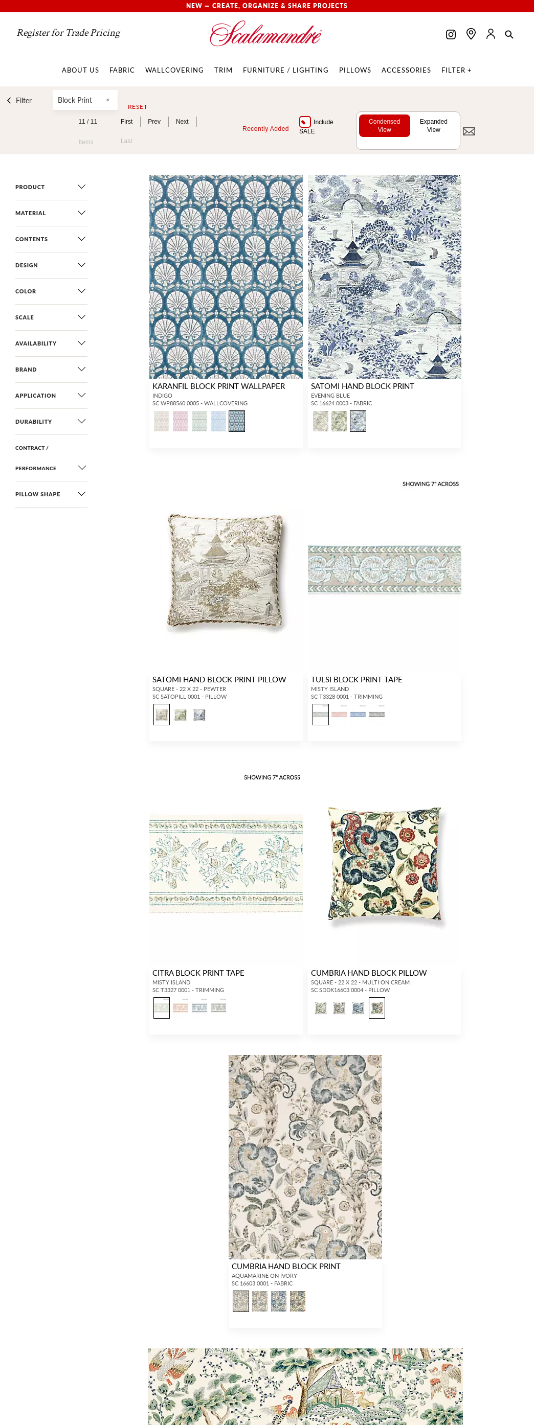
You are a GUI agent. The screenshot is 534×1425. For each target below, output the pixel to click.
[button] (509, 35)
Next (181, 121)
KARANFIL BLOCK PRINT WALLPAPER (217, 385)
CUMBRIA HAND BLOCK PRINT (285, 1265)
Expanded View (433, 125)
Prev (154, 121)
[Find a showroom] (471, 34)
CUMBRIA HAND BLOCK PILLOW (368, 972)
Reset (137, 107)
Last (126, 141)
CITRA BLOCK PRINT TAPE (197, 972)
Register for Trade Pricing (68, 32)
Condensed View (383, 125)
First (126, 121)
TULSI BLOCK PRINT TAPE (356, 679)
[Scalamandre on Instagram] (451, 35)
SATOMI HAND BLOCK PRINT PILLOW (218, 679)
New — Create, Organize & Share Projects (267, 6)
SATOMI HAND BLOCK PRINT (362, 385)
